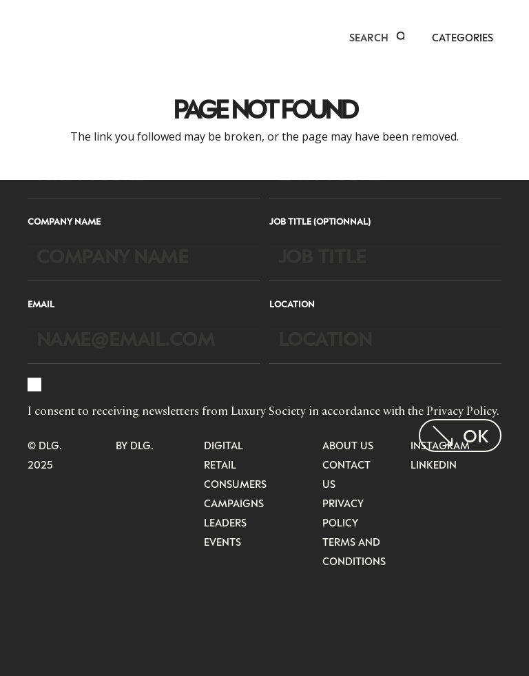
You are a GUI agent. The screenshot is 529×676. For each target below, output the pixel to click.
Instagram (440, 445)
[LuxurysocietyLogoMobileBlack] (33, 36)
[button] (401, 37)
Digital (223, 445)
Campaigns (234, 503)
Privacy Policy (461, 410)
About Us (347, 445)
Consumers (235, 484)
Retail (220, 464)
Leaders (225, 522)
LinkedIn (434, 464)
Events (222, 541)
